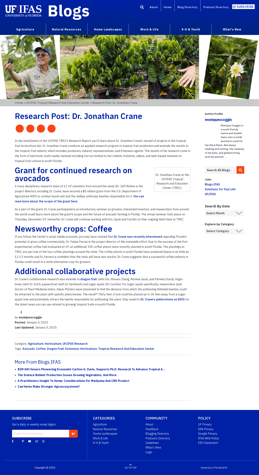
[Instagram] (43, 441)
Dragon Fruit (55, 348)
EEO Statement (208, 443)
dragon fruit (88, 279)
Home (168, 7)
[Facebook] (12, 441)
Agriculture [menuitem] (25, 29)
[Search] (142, 8)
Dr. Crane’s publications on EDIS (163, 299)
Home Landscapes (105, 433)
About (154, 7)
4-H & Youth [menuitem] (190, 29)
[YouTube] (29, 441)
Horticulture (53, 343)
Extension (72, 348)
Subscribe (245, 6)
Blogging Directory (157, 433)
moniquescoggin (218, 119)
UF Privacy (205, 424)
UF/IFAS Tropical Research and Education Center (57, 103)
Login (149, 452)
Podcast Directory (216, 7)
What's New (153, 447)
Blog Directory (187, 7)
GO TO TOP (131, 467)
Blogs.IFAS (212, 184)
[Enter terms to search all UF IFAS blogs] (220, 170)
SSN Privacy (205, 429)
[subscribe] (73, 433)
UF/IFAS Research (75, 343)
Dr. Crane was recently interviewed (138, 236)
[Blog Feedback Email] (36, 441)
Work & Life (100, 438)
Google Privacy (207, 433)
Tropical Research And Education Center (126, 348)
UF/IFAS (210, 194)
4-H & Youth (101, 443)
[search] (240, 170)
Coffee (41, 348)
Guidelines (152, 443)
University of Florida (211, 467)
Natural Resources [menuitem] (66, 29)
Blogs (68, 10)
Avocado (28, 348)
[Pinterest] (23, 441)
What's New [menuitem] (232, 29)
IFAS (224, 467)
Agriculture (36, 343)
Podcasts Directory (158, 438)
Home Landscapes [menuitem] (108, 29)
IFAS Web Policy (208, 438)
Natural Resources (105, 429)
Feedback (152, 429)
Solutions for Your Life (220, 189)
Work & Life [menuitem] (149, 29)
